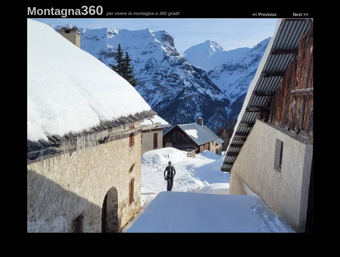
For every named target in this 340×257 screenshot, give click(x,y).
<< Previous (264, 14)
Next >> (300, 14)
